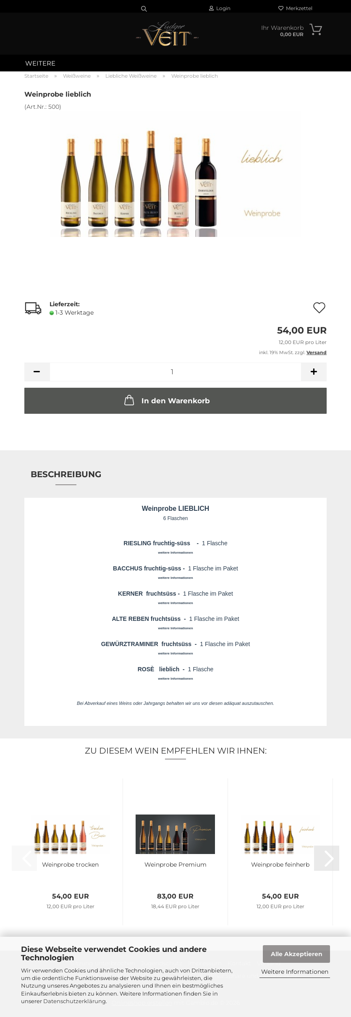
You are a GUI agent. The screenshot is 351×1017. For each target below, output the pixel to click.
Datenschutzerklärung (74, 1001)
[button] (37, 372)
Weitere (40, 63)
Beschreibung (66, 474)
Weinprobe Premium (175, 864)
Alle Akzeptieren (296, 954)
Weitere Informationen (294, 971)
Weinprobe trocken (70, 864)
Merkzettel (295, 8)
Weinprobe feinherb (280, 864)
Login (220, 8)
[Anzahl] (175, 372)
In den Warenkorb (166, 400)
